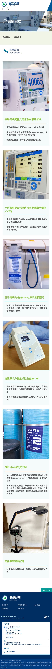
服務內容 (17, 37)
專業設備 (6, 37)
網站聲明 (21, 608)
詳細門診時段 (9, 637)
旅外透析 (37, 605)
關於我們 (5, 605)
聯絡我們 (5, 608)
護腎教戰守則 (22, 605)
